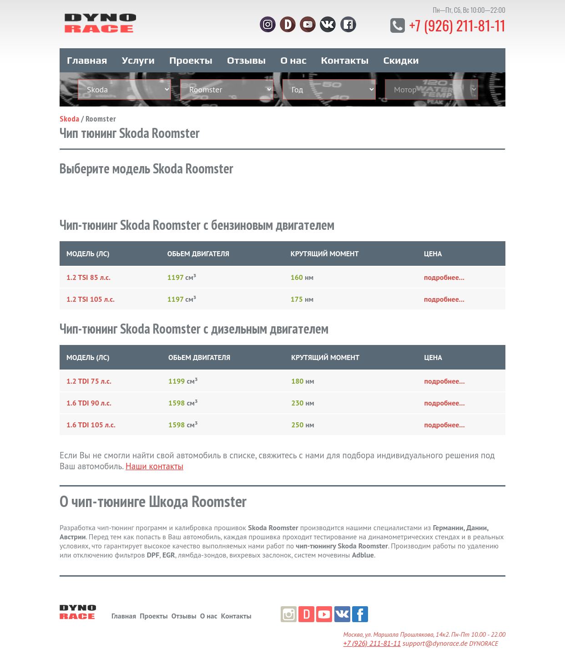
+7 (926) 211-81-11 (456, 24)
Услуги (138, 58)
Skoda (69, 117)
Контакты (345, 58)
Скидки (401, 58)
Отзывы (246, 58)
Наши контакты (154, 464)
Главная (87, 58)
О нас (293, 58)
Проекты (190, 58)
